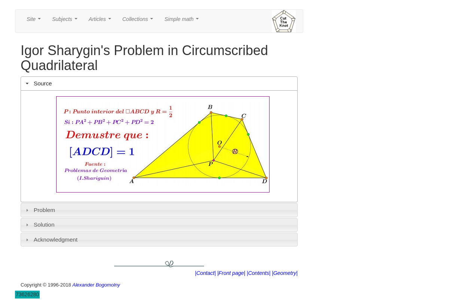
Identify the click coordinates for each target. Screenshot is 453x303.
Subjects (66, 21)
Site (35, 21)
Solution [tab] (39, 224)
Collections (139, 21)
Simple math (182, 21)
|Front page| (231, 273)
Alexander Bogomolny (96, 285)
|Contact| (205, 273)
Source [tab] (38, 83)
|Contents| (258, 273)
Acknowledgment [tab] (50, 239)
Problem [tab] (39, 210)
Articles (101, 21)
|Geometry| (285, 273)
